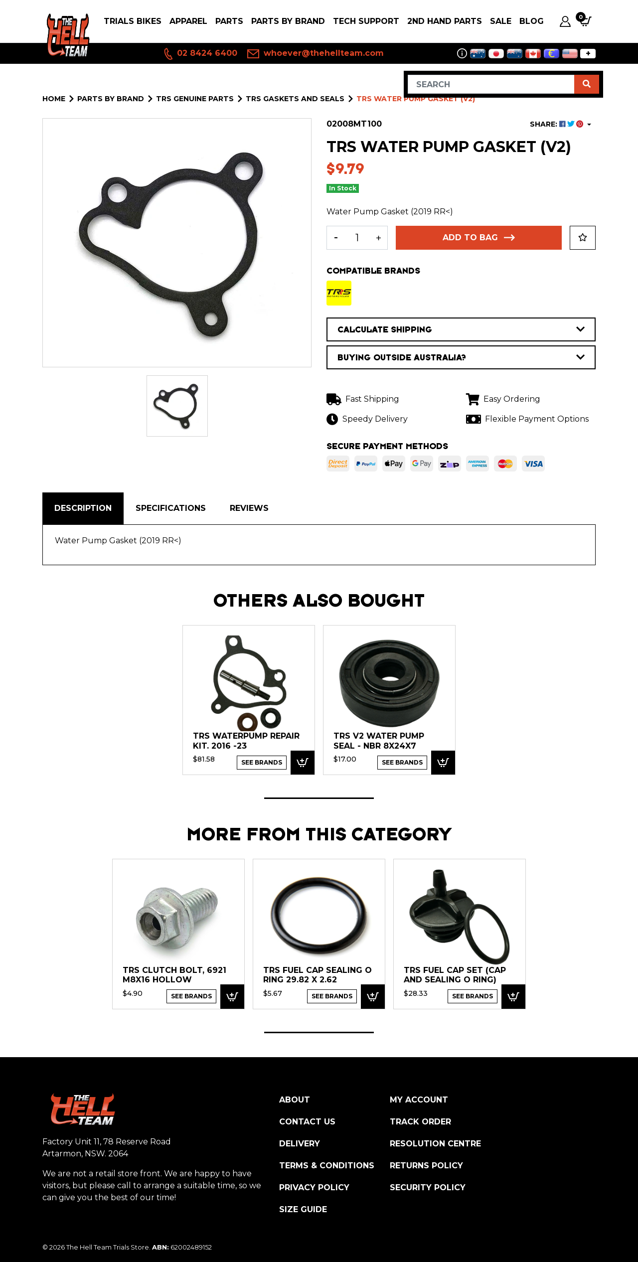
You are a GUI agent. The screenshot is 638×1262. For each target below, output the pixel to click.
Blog (531, 21)
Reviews (249, 508)
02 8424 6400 (199, 54)
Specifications (171, 508)
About (294, 1099)
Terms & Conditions (326, 1165)
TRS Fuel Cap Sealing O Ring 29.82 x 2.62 (317, 975)
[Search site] (586, 84)
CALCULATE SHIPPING (461, 329)
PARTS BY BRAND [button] (288, 21)
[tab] (83, 508)
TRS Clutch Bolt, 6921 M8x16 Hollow (174, 975)
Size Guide (303, 1209)
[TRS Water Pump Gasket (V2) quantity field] (357, 238)
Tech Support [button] (366, 21)
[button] (583, 238)
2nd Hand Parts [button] (444, 21)
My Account (419, 1099)
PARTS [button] (229, 21)
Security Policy (428, 1187)
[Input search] (491, 84)
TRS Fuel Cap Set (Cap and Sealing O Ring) (455, 975)
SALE (500, 21)
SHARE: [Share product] (557, 124)
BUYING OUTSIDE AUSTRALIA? (461, 357)
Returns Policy (426, 1165)
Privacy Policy (314, 1187)
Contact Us (307, 1121)
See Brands (261, 762)
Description (83, 508)
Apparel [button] (188, 21)
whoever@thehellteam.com (315, 54)
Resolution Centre (435, 1143)
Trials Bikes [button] (132, 21)
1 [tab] (319, 798)
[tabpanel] (248, 700)
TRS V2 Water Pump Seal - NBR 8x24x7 (378, 741)
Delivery (299, 1143)
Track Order (420, 1121)
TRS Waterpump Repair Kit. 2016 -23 (246, 741)
